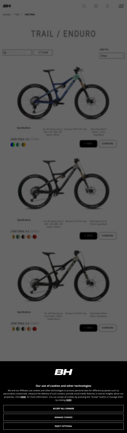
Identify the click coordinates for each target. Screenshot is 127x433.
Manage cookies (63, 417)
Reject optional (63, 426)
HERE (23, 396)
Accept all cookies (63, 408)
